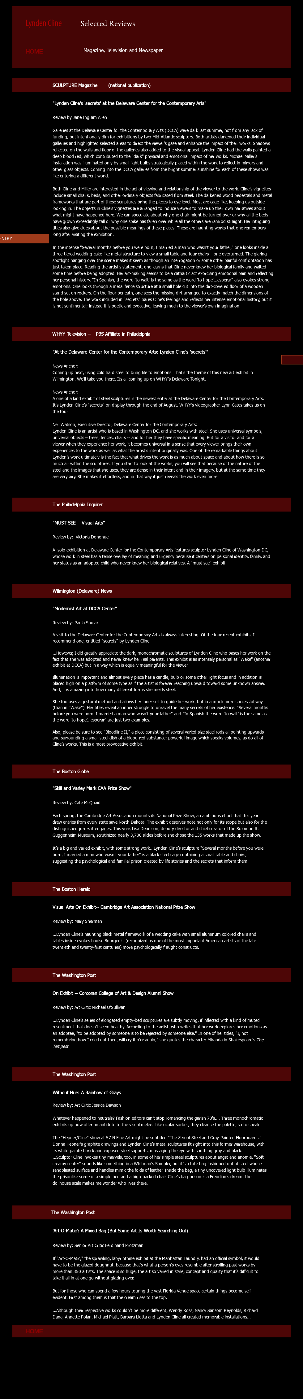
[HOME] (35, 51)
